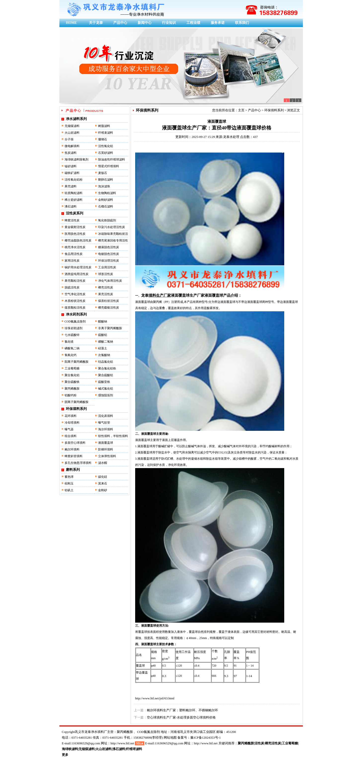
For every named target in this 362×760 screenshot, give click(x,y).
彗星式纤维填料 (108, 166)
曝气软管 (104, 422)
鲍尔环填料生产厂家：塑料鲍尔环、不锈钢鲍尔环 (182, 710)
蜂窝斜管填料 (73, 456)
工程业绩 (193, 23)
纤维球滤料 (134, 749)
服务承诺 (218, 23)
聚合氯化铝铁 (107, 368)
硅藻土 (102, 348)
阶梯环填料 (105, 449)
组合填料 (71, 436)
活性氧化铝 (105, 146)
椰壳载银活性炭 (108, 307)
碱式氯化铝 (105, 388)
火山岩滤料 (72, 132)
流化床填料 (105, 416)
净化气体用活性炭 (110, 280)
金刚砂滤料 (105, 199)
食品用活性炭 (73, 254)
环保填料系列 (76, 409)
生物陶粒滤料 (107, 193)
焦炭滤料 (71, 153)
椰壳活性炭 (105, 287)
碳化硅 (102, 477)
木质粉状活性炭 (75, 301)
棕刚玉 (69, 483)
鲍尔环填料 (72, 449)
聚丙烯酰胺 (72, 388)
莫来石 (102, 483)
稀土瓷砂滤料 (73, 199)
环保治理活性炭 (108, 260)
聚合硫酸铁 (72, 382)
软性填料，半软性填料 (113, 436)
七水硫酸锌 (72, 335)
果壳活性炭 (105, 294)
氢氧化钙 (71, 355)
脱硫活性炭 (72, 287)
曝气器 (69, 429)
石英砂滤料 (105, 153)
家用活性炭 (72, 260)
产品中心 (120, 23)
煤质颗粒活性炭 (75, 307)
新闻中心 (145, 23)
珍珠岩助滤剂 (73, 328)
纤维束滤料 (105, 132)
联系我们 (242, 23)
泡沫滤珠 (104, 186)
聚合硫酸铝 (105, 375)
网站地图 (170, 737)
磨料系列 (73, 470)
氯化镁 (69, 341)
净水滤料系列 (76, 119)
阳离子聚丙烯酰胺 (76, 361)
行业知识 (169, 23)
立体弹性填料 (107, 456)
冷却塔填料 (72, 422)
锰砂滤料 (71, 166)
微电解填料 (72, 146)
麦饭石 (102, 173)
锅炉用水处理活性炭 (78, 267)
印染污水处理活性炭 (111, 227)
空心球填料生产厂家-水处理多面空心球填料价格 (181, 717)
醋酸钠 (102, 321)
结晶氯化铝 (105, 361)
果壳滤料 (71, 186)
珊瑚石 (102, 139)
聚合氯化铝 (72, 375)
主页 (241, 110)
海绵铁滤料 (70, 749)
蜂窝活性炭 (72, 220)
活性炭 (259, 743)
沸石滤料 (71, 206)
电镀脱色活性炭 (108, 254)
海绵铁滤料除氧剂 (76, 159)
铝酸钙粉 (71, 395)
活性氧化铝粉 (73, 179)
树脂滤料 (104, 126)
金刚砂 (102, 490)
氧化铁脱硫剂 (107, 220)
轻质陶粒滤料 (73, 193)
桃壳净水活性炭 (75, 247)
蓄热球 (69, 477)
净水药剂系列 (76, 314)
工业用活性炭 (107, 267)
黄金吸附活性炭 (75, 227)
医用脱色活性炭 (75, 234)
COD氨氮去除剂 (75, 321)
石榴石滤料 (105, 206)
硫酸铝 (102, 335)
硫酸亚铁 (104, 382)
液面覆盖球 (105, 442)
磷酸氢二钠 (72, 348)
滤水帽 (102, 463)
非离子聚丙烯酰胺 (110, 328)
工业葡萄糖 (72, 368)
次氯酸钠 (104, 355)
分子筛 (69, 139)
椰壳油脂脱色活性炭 (78, 240)
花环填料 (71, 416)
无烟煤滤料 (72, 126)
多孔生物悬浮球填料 (78, 463)
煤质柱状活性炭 (108, 301)
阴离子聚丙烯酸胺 (76, 402)
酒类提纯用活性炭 (76, 274)
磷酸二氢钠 (105, 341)
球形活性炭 (105, 274)
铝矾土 (69, 490)
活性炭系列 (74, 213)
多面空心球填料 (75, 442)
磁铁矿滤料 (72, 173)
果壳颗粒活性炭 (75, 280)
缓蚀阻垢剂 (105, 395)
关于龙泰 (96, 23)
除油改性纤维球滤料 (111, 159)
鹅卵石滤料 (105, 179)
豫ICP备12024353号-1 (205, 737)
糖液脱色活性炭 (108, 247)
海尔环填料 (105, 429)
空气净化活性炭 (75, 294)
